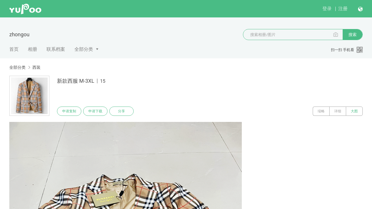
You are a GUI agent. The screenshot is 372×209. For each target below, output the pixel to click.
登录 (327, 8)
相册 (32, 49)
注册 (343, 8)
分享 (121, 111)
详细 (337, 111)
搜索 (352, 34)
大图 (354, 111)
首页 (14, 49)
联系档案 (55, 49)
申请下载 (95, 111)
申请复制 (69, 111)
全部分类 (83, 49)
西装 (36, 67)
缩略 (321, 111)
